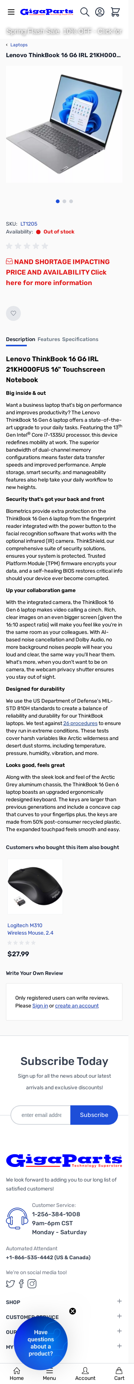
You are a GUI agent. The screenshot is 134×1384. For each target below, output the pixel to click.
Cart (119, 1374)
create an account (77, 1006)
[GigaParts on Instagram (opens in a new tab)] (32, 1283)
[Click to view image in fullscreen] (64, 124)
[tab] (20, 342)
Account (85, 1374)
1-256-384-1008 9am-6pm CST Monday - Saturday (59, 1223)
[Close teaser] (72, 1311)
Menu (49, 1374)
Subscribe (94, 1114)
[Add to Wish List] (13, 313)
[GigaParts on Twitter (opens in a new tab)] (10, 1283)
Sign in (40, 1006)
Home (17, 1374)
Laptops (17, 45)
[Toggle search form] (84, 12)
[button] (40, 1343)
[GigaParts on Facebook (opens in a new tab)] (21, 1283)
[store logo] (49, 12)
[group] (28, 246)
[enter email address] (40, 1115)
